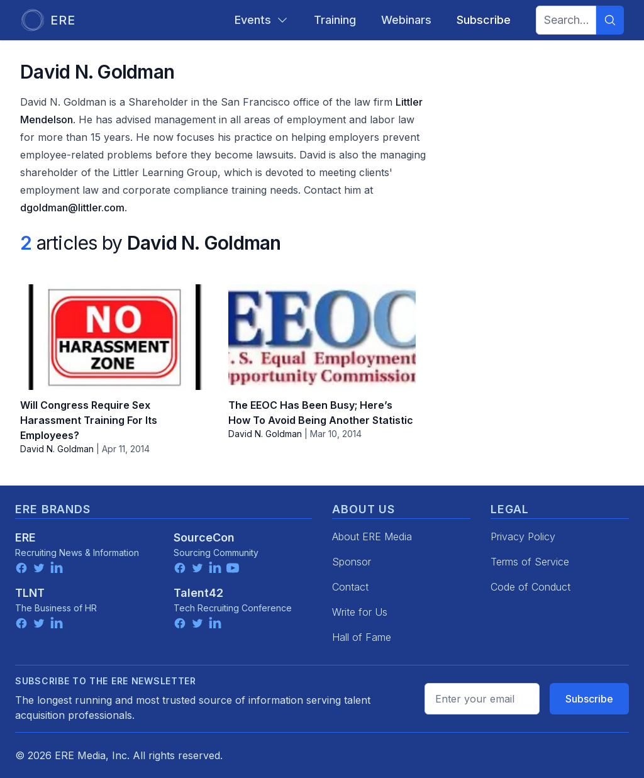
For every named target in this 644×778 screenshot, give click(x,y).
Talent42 (198, 592)
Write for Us (359, 612)
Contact (350, 587)
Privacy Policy (523, 536)
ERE (25, 537)
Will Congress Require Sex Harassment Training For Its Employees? (88, 420)
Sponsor (351, 561)
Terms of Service (530, 561)
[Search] (610, 20)
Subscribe (589, 698)
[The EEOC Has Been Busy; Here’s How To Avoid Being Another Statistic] (322, 337)
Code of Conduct (530, 587)
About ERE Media (372, 536)
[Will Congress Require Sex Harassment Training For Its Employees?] (114, 337)
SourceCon (204, 537)
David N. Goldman (57, 448)
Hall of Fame (361, 637)
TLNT (30, 592)
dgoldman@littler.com (72, 207)
